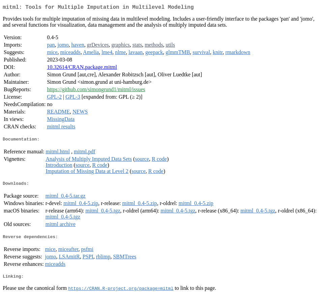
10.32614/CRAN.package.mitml (82, 68)
